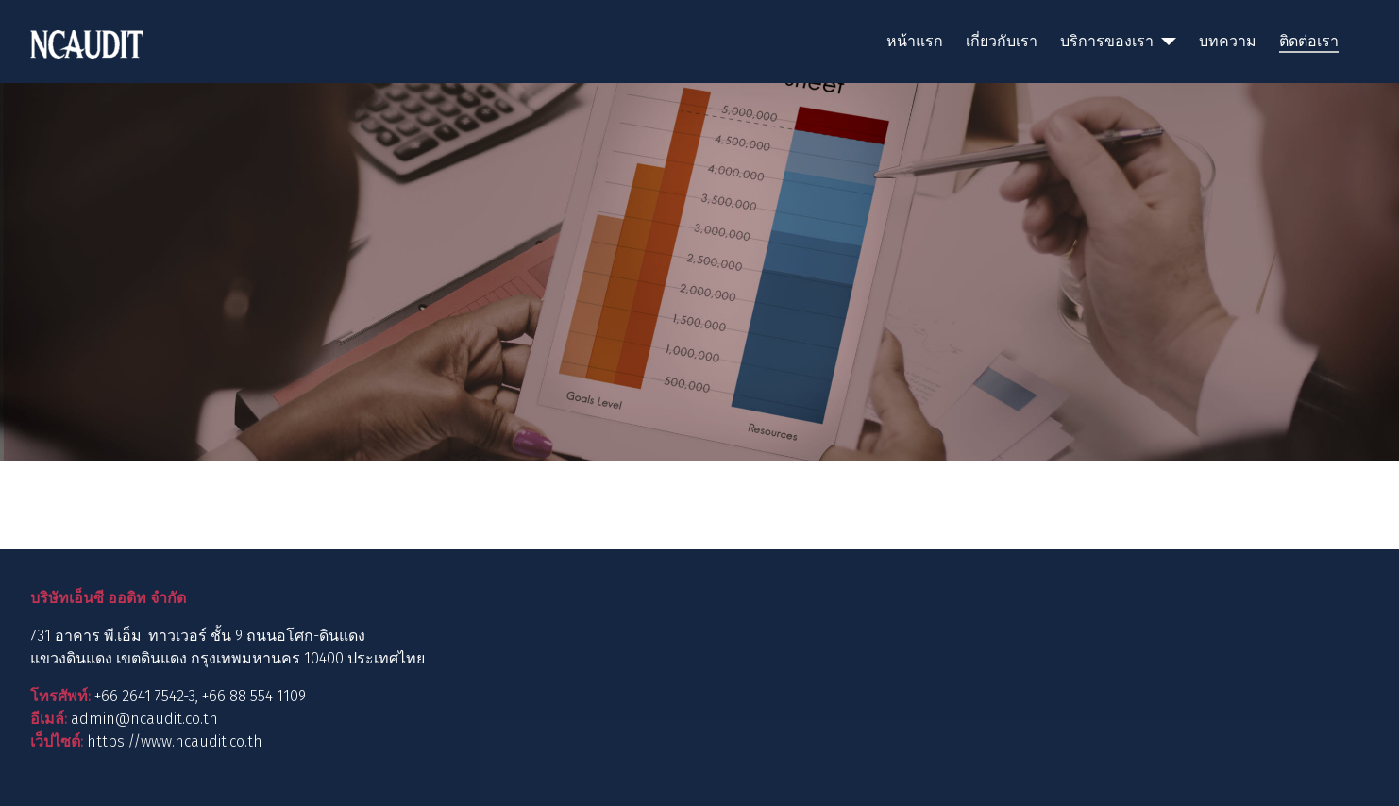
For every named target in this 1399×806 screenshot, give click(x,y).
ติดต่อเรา (1309, 41)
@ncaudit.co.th (166, 719)
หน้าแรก (914, 41)
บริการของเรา (1107, 41)
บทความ (1227, 41)
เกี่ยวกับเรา (1001, 41)
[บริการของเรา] (1165, 41)
